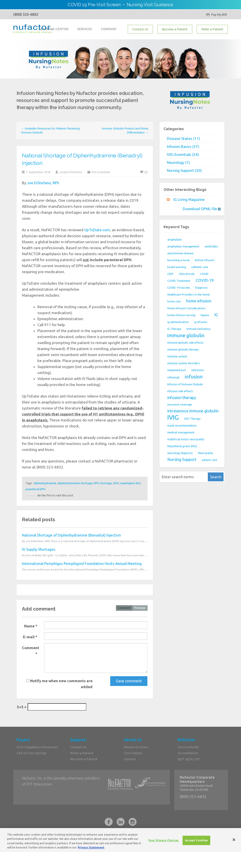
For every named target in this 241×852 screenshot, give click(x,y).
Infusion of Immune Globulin (185, 384)
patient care (209, 459)
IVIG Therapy (192, 418)
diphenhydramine (45, 483)
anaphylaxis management (183, 246)
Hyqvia (205, 315)
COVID (204, 273)
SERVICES (84, 29)
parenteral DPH (35, 489)
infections (197, 370)
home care (174, 301)
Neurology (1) (178, 162)
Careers (130, 759)
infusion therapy (181, 397)
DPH (116, 483)
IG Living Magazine (189, 199)
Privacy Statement (91, 849)
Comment (124, 608)
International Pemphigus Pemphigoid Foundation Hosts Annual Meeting (82, 563)
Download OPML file (202, 209)
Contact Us (140, 29)
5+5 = (22, 707)
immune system (177, 356)
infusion (194, 376)
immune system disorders (183, 363)
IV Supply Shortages (38, 549)
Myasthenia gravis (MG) (182, 446)
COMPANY (109, 29)
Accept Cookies (196, 842)
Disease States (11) (183, 138)
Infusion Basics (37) (183, 146)
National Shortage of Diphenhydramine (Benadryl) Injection (71, 535)
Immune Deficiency (198, 328)
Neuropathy (205, 453)
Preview (139, 608)
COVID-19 (205, 280)
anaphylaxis (174, 239)
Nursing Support (182, 459)
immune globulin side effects (185, 342)
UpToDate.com (97, 230)
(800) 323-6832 (25, 14)
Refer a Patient (212, 29)
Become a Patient (175, 29)
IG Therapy (174, 328)
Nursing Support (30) (184, 170)
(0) (144, 172)
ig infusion (200, 322)
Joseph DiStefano (70, 172)
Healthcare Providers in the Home (188, 294)
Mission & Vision (136, 747)
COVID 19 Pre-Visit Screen (94, 4)
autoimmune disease (180, 253)
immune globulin (185, 335)
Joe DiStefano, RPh (43, 183)
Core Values (133, 753)
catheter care (199, 267)
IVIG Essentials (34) (183, 154)
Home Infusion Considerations (186, 308)
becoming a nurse (178, 260)
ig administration (178, 322)
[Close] (234, 842)
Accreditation (187, 753)
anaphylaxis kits (130, 483)
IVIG (173, 417)
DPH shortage (103, 483)
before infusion (204, 260)
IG (216, 314)
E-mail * (30, 637)
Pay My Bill (216, 14)
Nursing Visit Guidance (150, 4)
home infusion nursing (181, 315)
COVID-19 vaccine (178, 287)
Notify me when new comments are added (59, 684)
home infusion (198, 301)
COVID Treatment (178, 280)
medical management (181, 432)
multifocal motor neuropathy (185, 439)
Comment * (30, 651)
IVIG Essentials (100, 172)
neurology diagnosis (180, 453)
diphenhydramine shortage (75, 483)
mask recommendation (182, 425)
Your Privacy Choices (163, 842)
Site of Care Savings (31, 753)
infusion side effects (180, 391)
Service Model (188, 747)
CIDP (170, 273)
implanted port (176, 370)
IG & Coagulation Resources (37, 747)
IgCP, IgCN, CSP (188, 759)
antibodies (211, 246)
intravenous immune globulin (193, 411)
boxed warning (176, 267)
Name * (30, 626)
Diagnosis (201, 287)
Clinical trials (187, 273)
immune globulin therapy (183, 349)
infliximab (173, 377)
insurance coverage (179, 404)
